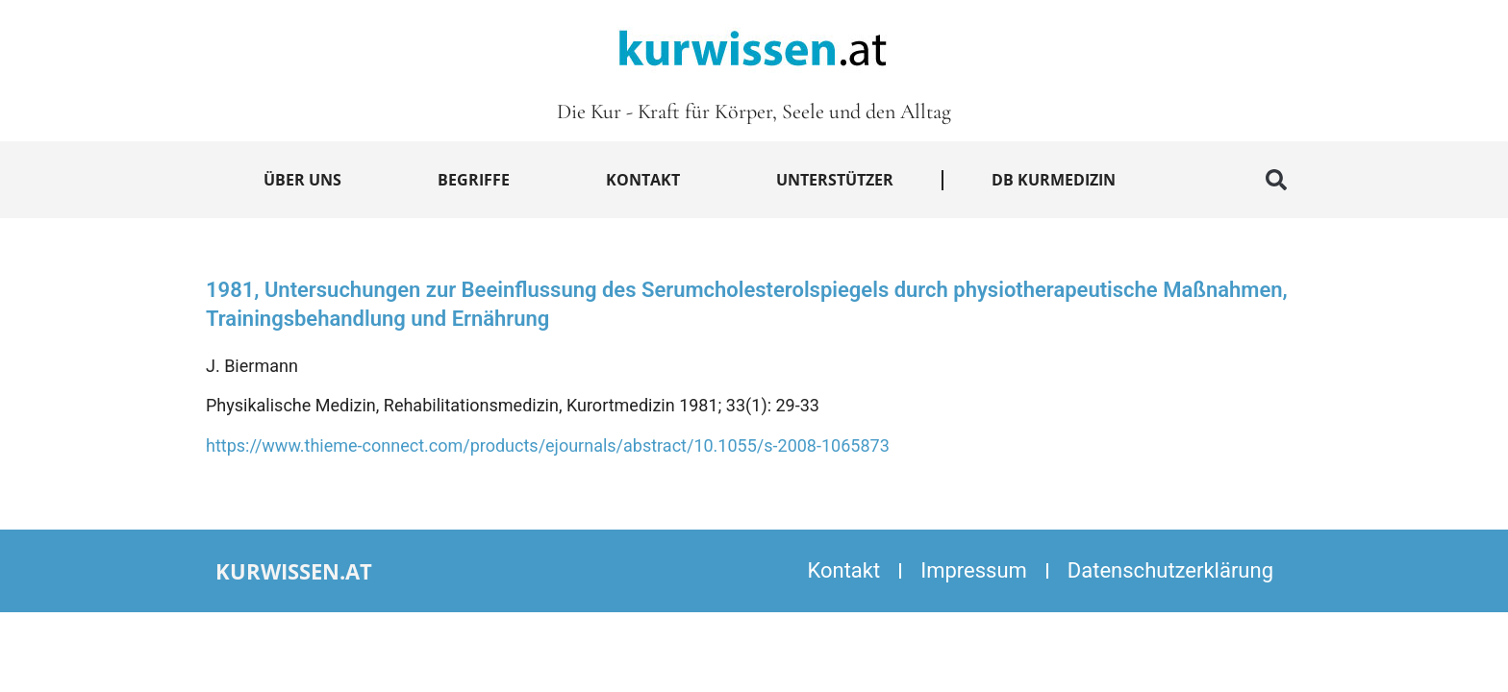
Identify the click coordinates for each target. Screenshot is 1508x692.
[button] (1276, 180)
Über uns (302, 179)
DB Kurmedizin (1054, 179)
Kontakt (643, 179)
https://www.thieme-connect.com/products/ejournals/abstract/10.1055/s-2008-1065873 (548, 445)
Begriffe (474, 179)
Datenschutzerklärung (1170, 570)
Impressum (973, 570)
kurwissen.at (293, 570)
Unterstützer (834, 179)
